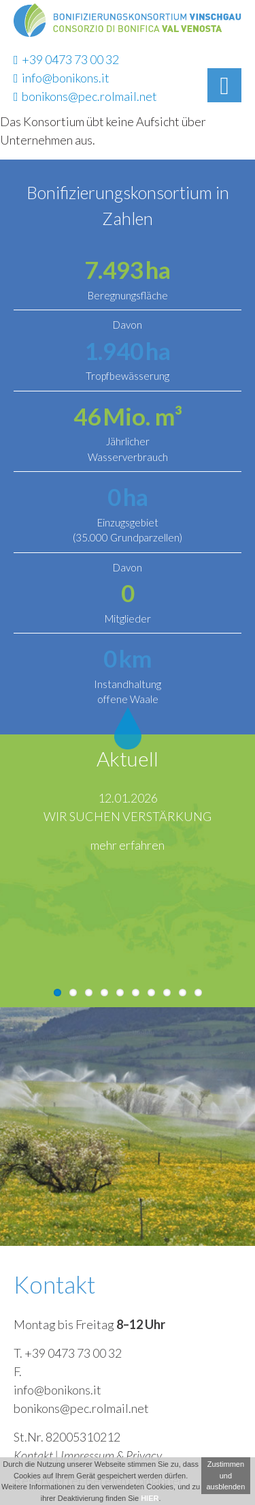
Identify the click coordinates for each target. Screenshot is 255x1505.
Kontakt (33, 1455)
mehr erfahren (127, 844)
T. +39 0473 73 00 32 (68, 1352)
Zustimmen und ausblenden (225, 1475)
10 (198, 992)
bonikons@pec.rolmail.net (85, 96)
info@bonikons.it (61, 77)
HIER (149, 1498)
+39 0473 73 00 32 (66, 59)
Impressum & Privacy (111, 1455)
